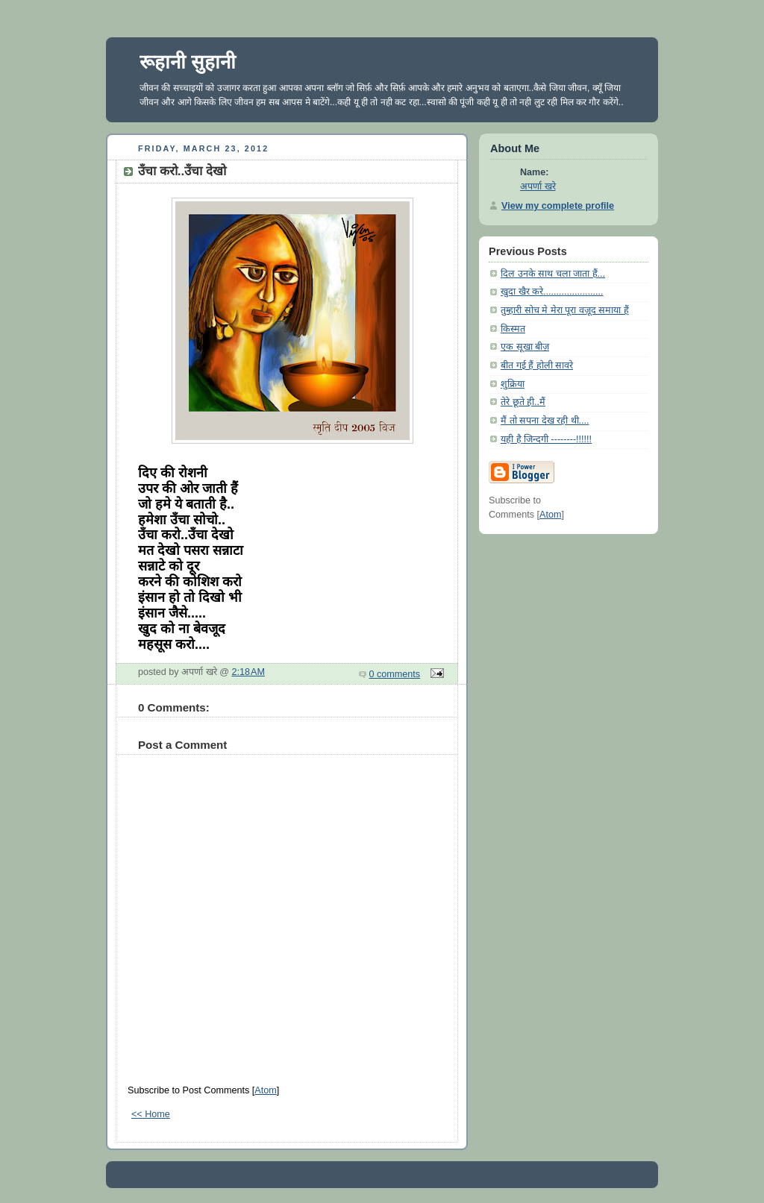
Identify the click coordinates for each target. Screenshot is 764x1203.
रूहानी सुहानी (188, 62)
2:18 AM (249, 672)
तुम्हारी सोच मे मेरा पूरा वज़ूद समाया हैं (565, 310)
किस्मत (513, 329)
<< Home (150, 1114)
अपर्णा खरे (538, 186)
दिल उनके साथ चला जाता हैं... (553, 273)
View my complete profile (557, 206)
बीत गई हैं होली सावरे (537, 365)
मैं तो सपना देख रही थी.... (545, 420)
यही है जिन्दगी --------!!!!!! (546, 439)
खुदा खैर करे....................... (552, 291)
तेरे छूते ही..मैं (523, 402)
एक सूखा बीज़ (525, 347)
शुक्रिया (513, 384)
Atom (265, 1090)
